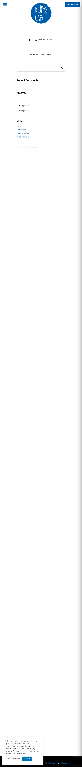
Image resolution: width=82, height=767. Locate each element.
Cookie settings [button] (13, 759)
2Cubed (64, 763)
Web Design (53, 763)
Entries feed (21, 130)
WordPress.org (23, 137)
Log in (19, 126)
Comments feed (23, 133)
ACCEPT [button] (27, 759)
